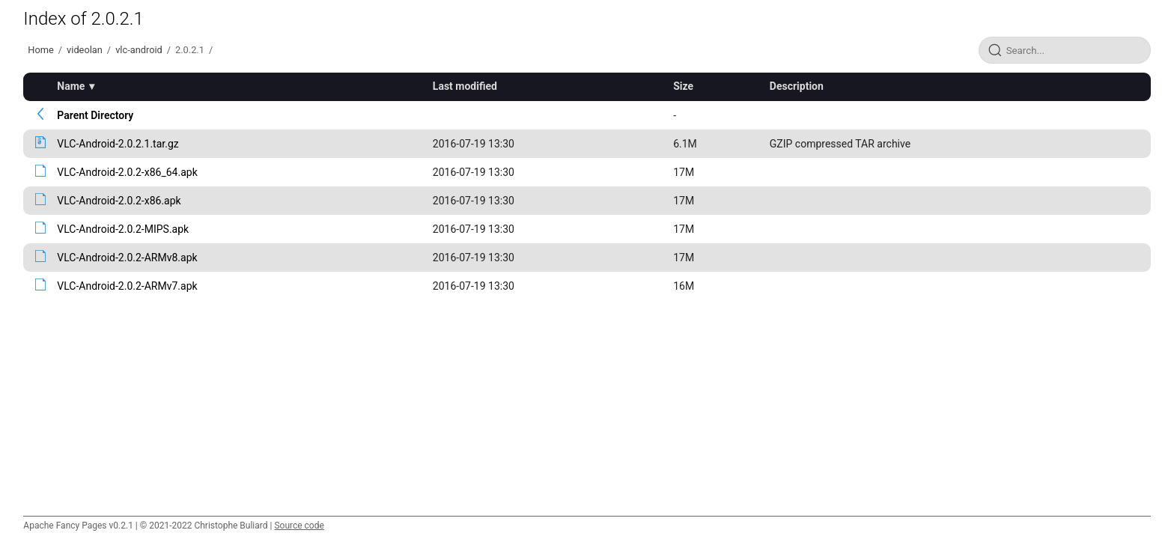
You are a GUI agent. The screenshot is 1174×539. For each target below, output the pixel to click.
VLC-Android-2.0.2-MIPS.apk (123, 229)
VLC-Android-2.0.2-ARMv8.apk (127, 258)
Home (40, 49)
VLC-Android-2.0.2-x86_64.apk (127, 172)
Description (797, 86)
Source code (298, 525)
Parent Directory (95, 115)
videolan (85, 49)
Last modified (465, 86)
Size (683, 86)
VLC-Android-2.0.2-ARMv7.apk (127, 286)
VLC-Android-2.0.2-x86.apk (118, 201)
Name (71, 86)
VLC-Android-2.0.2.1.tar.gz (117, 144)
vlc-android (138, 49)
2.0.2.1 (189, 49)
